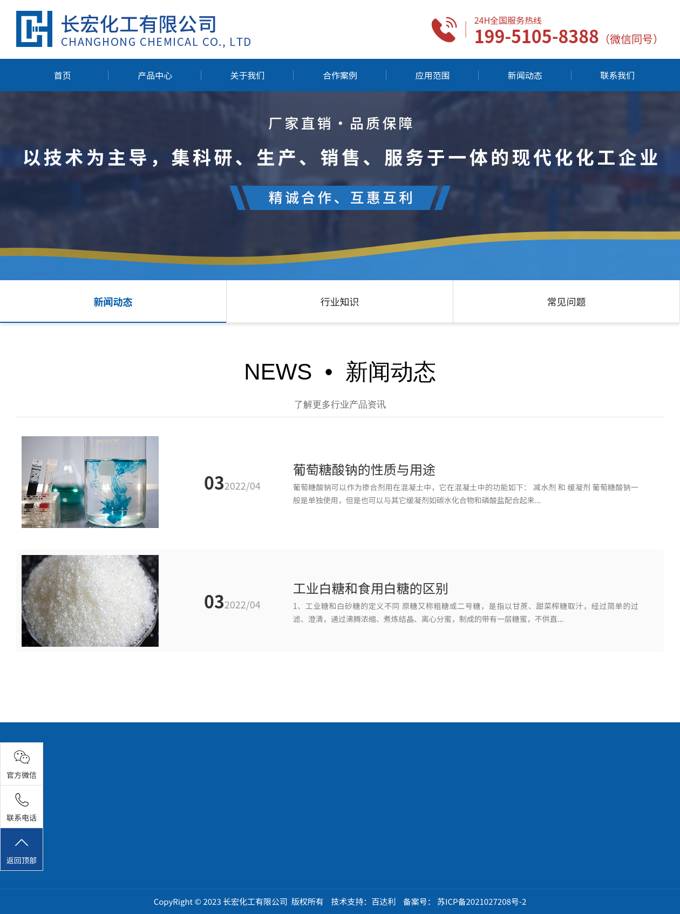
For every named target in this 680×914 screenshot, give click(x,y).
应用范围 (432, 75)
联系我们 (617, 75)
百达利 (383, 901)
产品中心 (155, 75)
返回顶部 (22, 850)
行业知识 (340, 301)
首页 (62, 75)
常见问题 (566, 301)
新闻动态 (525, 75)
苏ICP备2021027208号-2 (481, 901)
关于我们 (247, 75)
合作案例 (340, 75)
